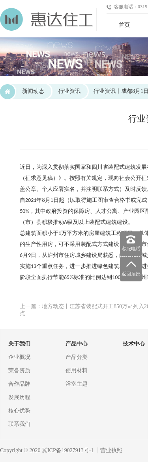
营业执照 (111, 450)
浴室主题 (77, 384)
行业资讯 (69, 91)
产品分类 (77, 357)
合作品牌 (19, 384)
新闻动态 (33, 91)
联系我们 (19, 424)
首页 (124, 25)
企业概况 (19, 357)
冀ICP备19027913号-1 (68, 450)
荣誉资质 (19, 370)
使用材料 (77, 370)
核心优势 (19, 411)
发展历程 (19, 397)
